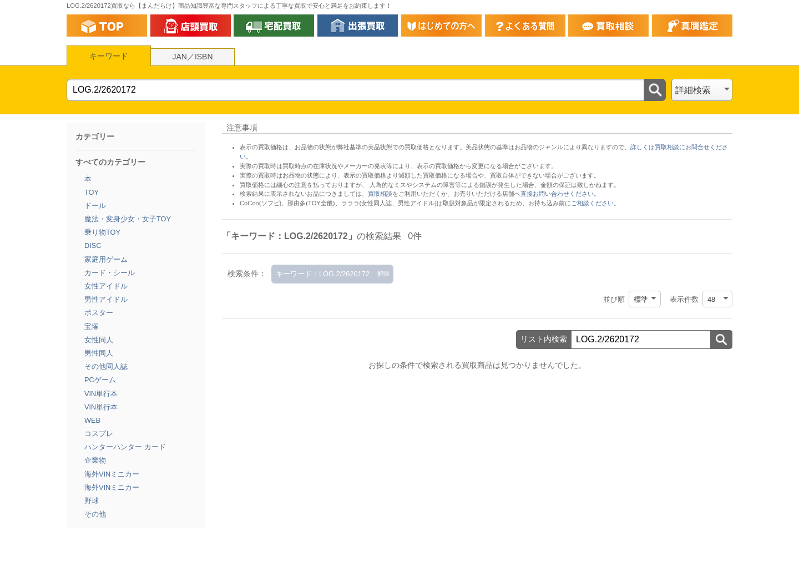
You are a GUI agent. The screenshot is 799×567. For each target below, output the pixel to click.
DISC (93, 245)
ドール (95, 205)
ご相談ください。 (595, 203)
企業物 (95, 460)
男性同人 (98, 353)
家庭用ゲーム (106, 259)
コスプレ (98, 433)
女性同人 (98, 340)
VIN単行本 (101, 393)
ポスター (98, 312)
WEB (92, 420)
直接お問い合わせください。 (560, 193)
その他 (95, 514)
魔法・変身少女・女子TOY (127, 219)
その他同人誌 (106, 366)
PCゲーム (100, 380)
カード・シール (109, 273)
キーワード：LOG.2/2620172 (323, 274)
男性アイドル (106, 299)
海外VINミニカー (111, 474)
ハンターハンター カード (125, 447)
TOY (91, 192)
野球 (91, 501)
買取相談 (380, 193)
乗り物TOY (102, 232)
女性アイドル (106, 286)
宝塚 (91, 326)
